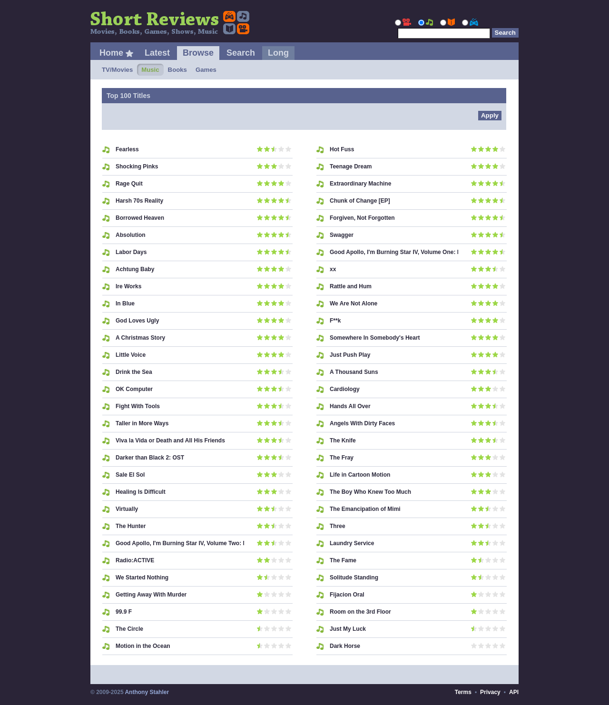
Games (206, 69)
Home (111, 53)
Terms (463, 692)
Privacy (490, 692)
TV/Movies (117, 69)
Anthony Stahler (147, 692)
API (514, 692)
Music (150, 69)
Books (177, 69)
